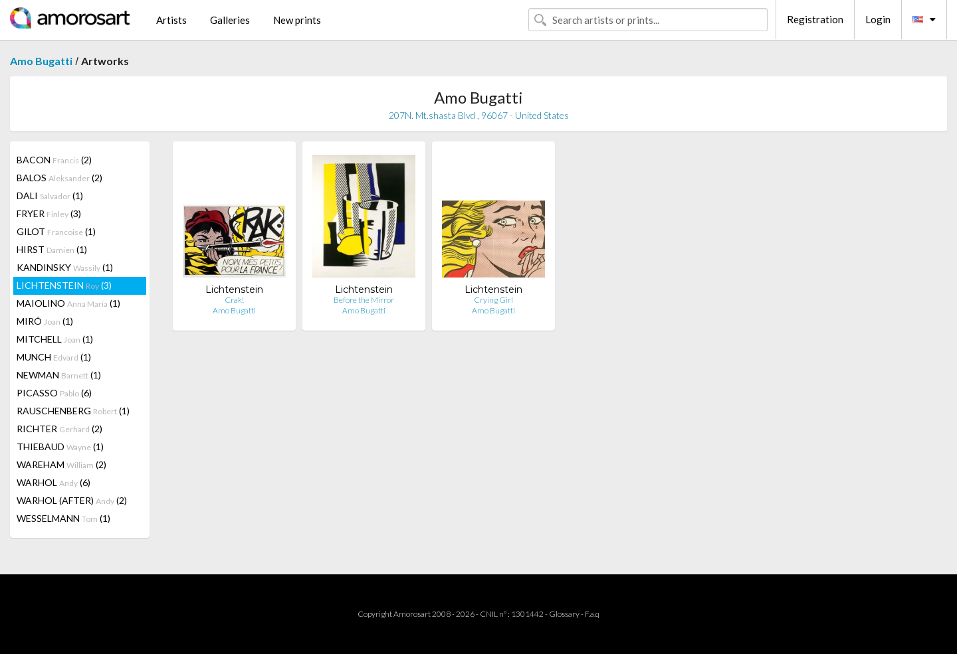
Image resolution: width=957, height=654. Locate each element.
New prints (297, 20)
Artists (171, 20)
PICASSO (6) (54, 392)
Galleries (230, 20)
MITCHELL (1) (55, 339)
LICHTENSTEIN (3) (64, 285)
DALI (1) (50, 195)
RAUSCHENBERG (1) (73, 410)
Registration (815, 19)
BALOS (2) (59, 177)
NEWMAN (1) (59, 374)
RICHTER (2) (59, 428)
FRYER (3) (49, 213)
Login (878, 19)
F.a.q (592, 614)
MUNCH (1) (54, 357)
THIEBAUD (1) (60, 446)
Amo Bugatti (41, 60)
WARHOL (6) (53, 482)
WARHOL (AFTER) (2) (72, 500)
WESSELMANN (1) (63, 518)
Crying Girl (493, 300)
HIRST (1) (52, 249)
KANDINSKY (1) (65, 267)
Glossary (564, 614)
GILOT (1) (56, 231)
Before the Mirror (364, 300)
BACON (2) (54, 159)
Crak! (234, 300)
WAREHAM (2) (61, 464)
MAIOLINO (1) (68, 303)
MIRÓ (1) (45, 321)
